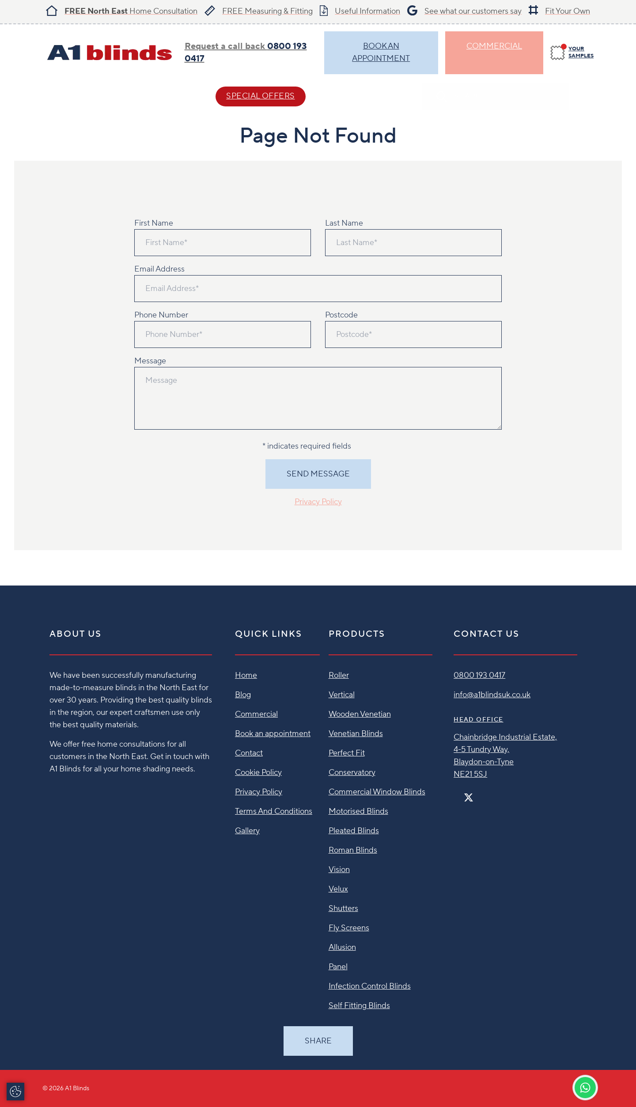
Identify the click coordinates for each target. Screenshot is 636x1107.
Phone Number (161, 315)
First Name (153, 223)
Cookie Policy (258, 772)
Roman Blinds (353, 850)
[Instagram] (480, 793)
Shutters (343, 908)
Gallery (247, 831)
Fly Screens (349, 928)
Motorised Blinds (358, 811)
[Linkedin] (494, 793)
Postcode (341, 315)
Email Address (159, 269)
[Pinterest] (487, 793)
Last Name (344, 223)
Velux (338, 889)
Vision (339, 870)
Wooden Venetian (360, 714)
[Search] (585, 97)
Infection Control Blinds (370, 986)
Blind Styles (70, 96)
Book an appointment (272, 734)
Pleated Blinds (354, 831)
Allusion (342, 947)
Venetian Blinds (356, 734)
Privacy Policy (318, 502)
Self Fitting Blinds (359, 1006)
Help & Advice (157, 96)
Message (150, 361)
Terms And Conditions (273, 811)
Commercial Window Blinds (377, 792)
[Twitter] (469, 797)
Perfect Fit (347, 753)
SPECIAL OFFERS (260, 96)
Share (318, 1041)
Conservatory (352, 772)
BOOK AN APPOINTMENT (381, 52)
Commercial (494, 46)
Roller (339, 675)
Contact (353, 96)
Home (246, 675)
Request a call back (246, 52)
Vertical (342, 695)
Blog (243, 695)
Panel (338, 967)
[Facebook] (457, 793)
